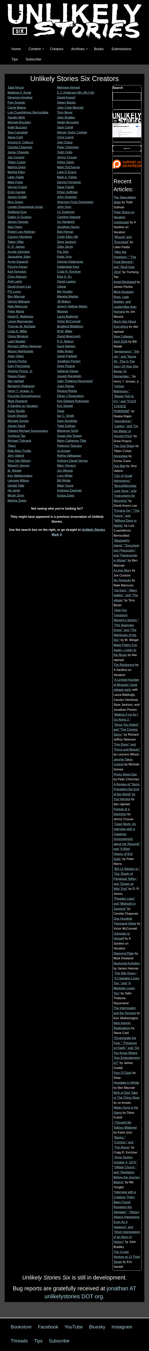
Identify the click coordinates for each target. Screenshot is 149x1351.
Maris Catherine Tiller (71, 440)
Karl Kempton (17, 271)
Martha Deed (17, 167)
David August (66, 97)
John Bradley (66, 117)
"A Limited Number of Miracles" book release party (126, 684)
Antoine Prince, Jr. (20, 371)
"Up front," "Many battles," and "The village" (125, 595)
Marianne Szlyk (67, 430)
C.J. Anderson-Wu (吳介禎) (75, 92)
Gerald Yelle (16, 485)
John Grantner (67, 197)
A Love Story (122, 570)
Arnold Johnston (19, 251)
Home (16, 49)
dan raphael (16, 381)
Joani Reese (65, 386)
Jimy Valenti (16, 455)
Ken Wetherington (20, 475)
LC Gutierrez (66, 212)
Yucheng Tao (16, 436)
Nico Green (15, 202)
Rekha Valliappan (69, 455)
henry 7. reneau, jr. (20, 391)
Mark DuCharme (68, 167)
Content (36, 49)
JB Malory (64, 301)
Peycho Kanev (18, 266)
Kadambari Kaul (68, 266)
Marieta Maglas (67, 296)
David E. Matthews (20, 316)
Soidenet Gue (17, 212)
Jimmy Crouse (67, 157)
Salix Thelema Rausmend (75, 381)
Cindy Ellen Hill (67, 236)
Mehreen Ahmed (68, 87)
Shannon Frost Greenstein (75, 202)
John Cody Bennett (70, 107)
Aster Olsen (16, 356)
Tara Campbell (18, 132)
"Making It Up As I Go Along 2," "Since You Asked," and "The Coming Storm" (126, 724)
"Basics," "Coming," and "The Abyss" (123, 1142)
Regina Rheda (67, 391)
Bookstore (21, 1326)
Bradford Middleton (70, 326)
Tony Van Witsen (19, 460)
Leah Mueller (17, 341)
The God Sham (124, 446)
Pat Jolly (63, 251)
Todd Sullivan (66, 426)
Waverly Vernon (18, 465)
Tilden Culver (17, 162)
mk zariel (14, 490)
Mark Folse (15, 182)
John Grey (64, 207)
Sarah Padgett (67, 356)
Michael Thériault (19, 440)
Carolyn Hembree (20, 236)
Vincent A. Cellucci (20, 142)
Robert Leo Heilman (21, 231)
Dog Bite (119, 466)
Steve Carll (15, 137)
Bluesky (97, 1326)
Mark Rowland (17, 401)
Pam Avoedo (16, 102)
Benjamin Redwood (21, 386)
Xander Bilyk (16, 117)
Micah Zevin (16, 495)
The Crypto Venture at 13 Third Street (126, 1257)
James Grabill (17, 197)
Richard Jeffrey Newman (25, 346)
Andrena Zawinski (69, 490)
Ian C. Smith (65, 415)
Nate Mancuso (18, 306)
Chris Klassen (17, 276)
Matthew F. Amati (19, 92)
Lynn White (64, 475)
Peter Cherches (68, 147)
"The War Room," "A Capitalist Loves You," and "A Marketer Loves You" (126, 983)
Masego (62, 311)
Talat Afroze (16, 87)
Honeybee (120, 456)
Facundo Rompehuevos (24, 396)
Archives (79, 49)
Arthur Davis (65, 162)
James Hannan (18, 222)
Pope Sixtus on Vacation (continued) (123, 217)
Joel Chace (65, 142)
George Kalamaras (70, 261)
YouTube (73, 1326)
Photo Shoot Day (125, 774)
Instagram (122, 1326)
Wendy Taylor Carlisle (72, 132)
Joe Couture (16, 157)
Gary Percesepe (19, 366)
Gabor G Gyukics (19, 217)
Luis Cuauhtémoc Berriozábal (28, 112)
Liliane (61, 286)
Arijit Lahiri (15, 281)
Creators (56, 49)
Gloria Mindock (18, 336)
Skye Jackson (66, 242)
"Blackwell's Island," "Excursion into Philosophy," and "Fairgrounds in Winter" (126, 550)
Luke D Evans (66, 172)
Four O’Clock (122, 1072)
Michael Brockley (19, 122)
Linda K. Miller (17, 331)
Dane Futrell (65, 187)
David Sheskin (17, 415)
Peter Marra (16, 311)
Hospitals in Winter (126, 1082)
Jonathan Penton (69, 361)
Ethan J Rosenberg (70, 396)
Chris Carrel (65, 137)
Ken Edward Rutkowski (73, 401)
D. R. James (16, 246)
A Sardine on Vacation (23, 406)
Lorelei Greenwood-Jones (25, 207)
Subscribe (33, 59)
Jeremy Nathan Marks (72, 306)
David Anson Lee (19, 286)
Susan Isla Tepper (69, 436)
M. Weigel (14, 470)
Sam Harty (15, 227)
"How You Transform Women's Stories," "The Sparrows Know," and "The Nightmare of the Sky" (126, 625)
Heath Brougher (68, 122)
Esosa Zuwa (65, 495)
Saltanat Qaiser (67, 371)
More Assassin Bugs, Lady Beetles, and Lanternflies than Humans (124, 301)
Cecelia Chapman (20, 147)
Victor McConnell (69, 321)
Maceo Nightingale (20, 351)
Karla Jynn (64, 256)
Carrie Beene (17, 107)
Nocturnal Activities (126, 963)
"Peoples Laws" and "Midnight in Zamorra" (124, 903)
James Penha (17, 361)
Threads (19, 1340)
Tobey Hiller (16, 242)
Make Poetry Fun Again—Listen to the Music (125, 650)
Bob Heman (65, 231)
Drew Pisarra (66, 366)
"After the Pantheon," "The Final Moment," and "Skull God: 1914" (124, 261)
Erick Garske (16, 192)
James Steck (16, 426)
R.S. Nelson (65, 341)
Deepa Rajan (17, 376)
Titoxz (12, 445)
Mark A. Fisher (67, 177)
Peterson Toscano (69, 445)
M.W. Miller (64, 331)
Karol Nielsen (66, 346)
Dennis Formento (69, 182)
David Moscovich (69, 336)
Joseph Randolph (69, 376)
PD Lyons (14, 291)
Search (118, 87)
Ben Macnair (16, 296)
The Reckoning (123, 664)
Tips (14, 59)
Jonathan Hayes (68, 227)
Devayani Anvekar (20, 97)
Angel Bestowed (124, 282)
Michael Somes (18, 421)
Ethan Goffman (67, 192)
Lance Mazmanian (20, 321)
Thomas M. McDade (22, 326)
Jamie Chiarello (18, 152)
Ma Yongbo (65, 291)
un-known (63, 450)
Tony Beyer (65, 112)
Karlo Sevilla (16, 411)
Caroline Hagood (68, 217)
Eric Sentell (65, 406)
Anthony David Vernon (72, 460)
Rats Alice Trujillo (19, 450)
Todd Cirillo (64, 152)
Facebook (48, 1326)
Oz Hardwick (66, 222)
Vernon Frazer (17, 187)
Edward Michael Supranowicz (28, 430)
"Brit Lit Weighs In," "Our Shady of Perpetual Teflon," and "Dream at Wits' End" (126, 878)
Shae (60, 411)
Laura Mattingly (67, 316)
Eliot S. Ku (64, 276)
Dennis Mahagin (19, 301)
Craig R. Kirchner (69, 271)
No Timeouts (122, 580)
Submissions (121, 49)
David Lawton (66, 281)
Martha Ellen (16, 172)
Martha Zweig (17, 500)
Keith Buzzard (17, 127)
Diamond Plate (123, 953)
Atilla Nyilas (65, 351)
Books (99, 49)
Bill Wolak (64, 480)
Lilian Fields (16, 177)
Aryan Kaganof (18, 261)
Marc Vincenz (66, 465)
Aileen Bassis (66, 102)
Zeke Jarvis (65, 246)
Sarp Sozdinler (67, 421)
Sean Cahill (65, 127)
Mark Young (65, 485)
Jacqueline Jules (19, 256)
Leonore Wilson (18, 480)
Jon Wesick (65, 470)
